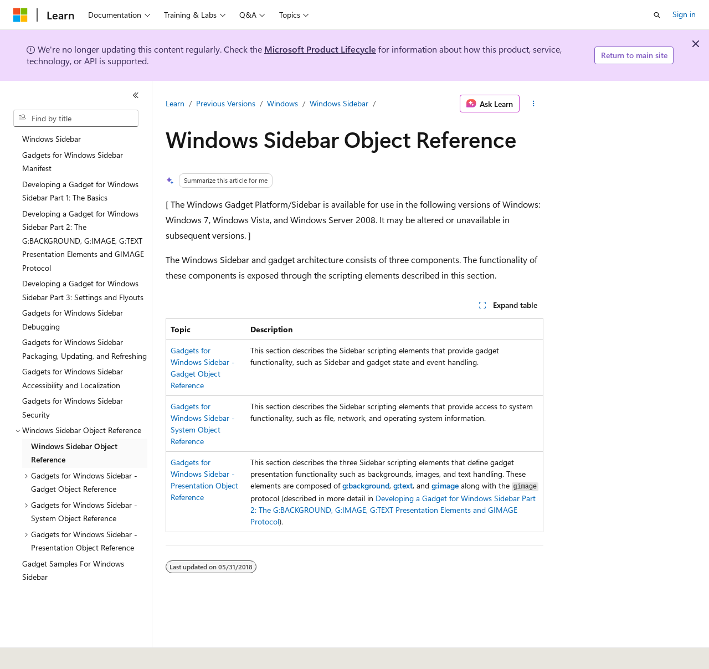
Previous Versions (225, 103)
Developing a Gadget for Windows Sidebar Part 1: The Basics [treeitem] (80, 191)
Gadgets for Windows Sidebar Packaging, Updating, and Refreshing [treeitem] (84, 349)
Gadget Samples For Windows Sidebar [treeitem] (73, 570)
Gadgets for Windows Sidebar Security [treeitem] (72, 407)
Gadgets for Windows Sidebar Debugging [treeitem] (72, 319)
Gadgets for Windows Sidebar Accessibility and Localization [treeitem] (72, 378)
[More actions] (533, 103)
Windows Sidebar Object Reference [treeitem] (74, 453)
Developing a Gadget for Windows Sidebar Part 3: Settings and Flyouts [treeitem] (82, 290)
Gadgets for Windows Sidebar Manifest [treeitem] (72, 162)
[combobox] (75, 118)
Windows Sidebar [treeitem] (51, 138)
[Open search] (657, 15)
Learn (175, 103)
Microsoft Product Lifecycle (320, 49)
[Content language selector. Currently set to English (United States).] (64, 653)
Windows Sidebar (339, 103)
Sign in (684, 14)
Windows (282, 103)
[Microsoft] (20, 15)
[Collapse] (135, 95)
